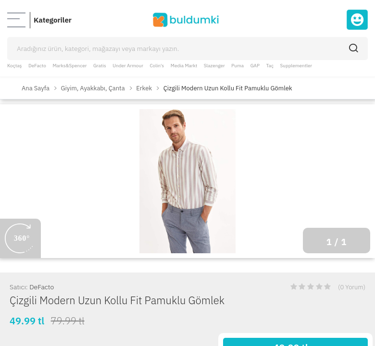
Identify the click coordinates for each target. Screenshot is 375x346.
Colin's (157, 65)
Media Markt (184, 65)
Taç (270, 65)
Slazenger (214, 65)
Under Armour (127, 65)
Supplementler (296, 65)
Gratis (99, 65)
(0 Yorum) (351, 287)
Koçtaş (14, 65)
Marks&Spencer (69, 65)
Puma (237, 65)
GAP (255, 65)
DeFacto (37, 65)
